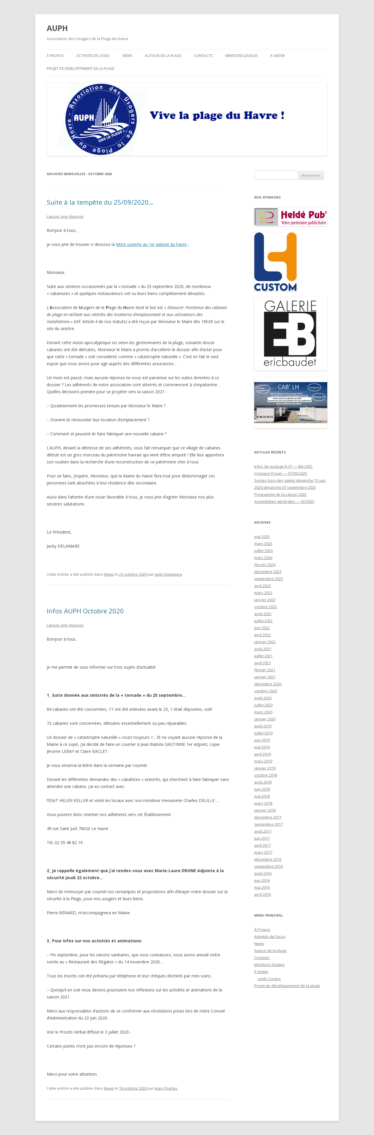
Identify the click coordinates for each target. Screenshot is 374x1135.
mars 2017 (263, 852)
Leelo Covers (269, 978)
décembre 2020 (267, 683)
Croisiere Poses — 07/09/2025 (280, 473)
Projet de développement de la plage (80, 68)
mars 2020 (263, 712)
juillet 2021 (263, 655)
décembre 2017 (267, 817)
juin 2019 (262, 740)
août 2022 (262, 613)
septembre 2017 (268, 824)
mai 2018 (262, 796)
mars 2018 (263, 803)
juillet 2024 (263, 550)
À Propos (55, 55)
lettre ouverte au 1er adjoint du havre (152, 244)
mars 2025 (263, 543)
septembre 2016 (268, 866)
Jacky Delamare (168, 574)
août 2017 (262, 831)
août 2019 (262, 726)
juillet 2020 (263, 705)
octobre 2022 (265, 606)
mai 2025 (262, 536)
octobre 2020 (265, 691)
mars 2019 (263, 761)
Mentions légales (241, 55)
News (127, 55)
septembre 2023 (268, 578)
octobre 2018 (265, 775)
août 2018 (262, 782)
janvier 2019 (265, 768)
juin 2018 (262, 789)
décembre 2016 (267, 859)
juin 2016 (262, 880)
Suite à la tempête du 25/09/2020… (100, 202)
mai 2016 (262, 887)
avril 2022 (262, 634)
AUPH (57, 28)
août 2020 (262, 698)
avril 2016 (262, 894)
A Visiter (277, 55)
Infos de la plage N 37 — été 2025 (283, 466)
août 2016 (262, 873)
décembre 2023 (267, 571)
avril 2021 (262, 662)
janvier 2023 (265, 599)
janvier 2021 (265, 676)
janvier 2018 (265, 810)
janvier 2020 (265, 719)
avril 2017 (262, 845)
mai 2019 (262, 747)
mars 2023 (263, 592)
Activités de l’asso (93, 55)
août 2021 (262, 648)
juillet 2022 (263, 620)
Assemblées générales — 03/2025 (284, 501)
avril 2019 (262, 754)
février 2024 (264, 564)
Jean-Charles (166, 1088)
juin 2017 (262, 838)
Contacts (203, 55)
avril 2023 (262, 585)
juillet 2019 (263, 733)
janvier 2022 (265, 641)
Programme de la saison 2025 (280, 494)
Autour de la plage (163, 55)
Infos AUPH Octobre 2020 (85, 610)
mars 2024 (263, 557)
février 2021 (264, 669)
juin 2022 (262, 627)
